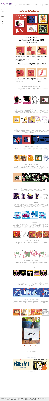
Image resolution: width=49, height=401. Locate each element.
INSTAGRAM (29, 351)
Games (2, 16)
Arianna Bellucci (36, 107)
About (2, 23)
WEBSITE (34, 351)
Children (3, 11)
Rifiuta (39, 399)
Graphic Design (4, 21)
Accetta (35, 399)
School (2, 18)
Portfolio (3, 7)
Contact (2, 9)
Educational (3, 13)
